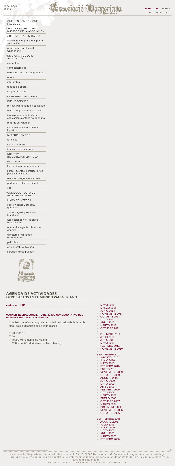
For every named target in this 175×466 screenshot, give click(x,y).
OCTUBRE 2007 (110, 401)
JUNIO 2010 (107, 360)
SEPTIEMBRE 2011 (108, 334)
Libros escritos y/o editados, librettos (23, 129)
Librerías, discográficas (20, 251)
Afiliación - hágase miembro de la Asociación (25, 30)
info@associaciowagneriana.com (129, 454)
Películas (12, 242)
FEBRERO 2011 (110, 345)
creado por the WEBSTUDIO (109, 462)
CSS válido (81, 462)
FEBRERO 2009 (110, 389)
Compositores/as (16, 67)
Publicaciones (17, 101)
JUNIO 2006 (107, 427)
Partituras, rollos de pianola (23, 183)
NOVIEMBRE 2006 (111, 410)
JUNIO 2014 (107, 310)
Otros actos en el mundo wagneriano (21, 49)
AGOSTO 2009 (109, 377)
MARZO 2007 (108, 404)
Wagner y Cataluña (18, 91)
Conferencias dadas (22, 96)
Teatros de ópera (17, 86)
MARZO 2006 (108, 436)
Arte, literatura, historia (20, 247)
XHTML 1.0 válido (59, 462)
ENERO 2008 (108, 398)
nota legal (159, 454)
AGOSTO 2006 (109, 421)
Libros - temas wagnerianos (23, 166)
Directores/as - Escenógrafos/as (25, 72)
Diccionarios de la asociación (21, 57)
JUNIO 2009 (107, 380)
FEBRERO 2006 (110, 439)
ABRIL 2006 (107, 433)
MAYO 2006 (107, 430)
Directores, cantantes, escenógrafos (20, 236)
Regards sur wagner (18, 122)
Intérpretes (13, 82)
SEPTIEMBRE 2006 (108, 418)
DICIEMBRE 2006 (111, 407)
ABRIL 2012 (107, 322)
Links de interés (19, 200)
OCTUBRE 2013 (110, 316)
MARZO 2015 (108, 307)
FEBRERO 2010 (110, 366)
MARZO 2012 (108, 325)
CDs (9, 187)
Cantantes (13, 63)
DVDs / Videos (15, 161)
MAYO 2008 (107, 392)
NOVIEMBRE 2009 (111, 372)
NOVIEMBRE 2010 (111, 348)
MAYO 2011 (107, 342)
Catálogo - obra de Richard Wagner (21, 194)
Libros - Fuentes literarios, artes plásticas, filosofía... (25, 172)
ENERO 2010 (108, 369)
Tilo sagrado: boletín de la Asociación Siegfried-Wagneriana (26, 116)
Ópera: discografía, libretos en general (24, 228)
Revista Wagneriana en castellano (26, 105)
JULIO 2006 (107, 424)
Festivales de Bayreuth (20, 149)
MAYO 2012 (107, 319)
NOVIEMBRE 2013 (111, 313)
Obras (10, 77)
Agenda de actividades (23, 36)
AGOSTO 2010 (109, 357)
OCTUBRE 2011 (110, 328)
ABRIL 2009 (107, 386)
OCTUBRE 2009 (110, 374)
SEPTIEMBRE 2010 (108, 354)
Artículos (12, 139)
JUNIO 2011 (107, 339)
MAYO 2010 (107, 363)
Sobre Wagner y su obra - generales (21, 206)
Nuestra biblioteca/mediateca (22, 155)
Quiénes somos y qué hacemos (22, 22)
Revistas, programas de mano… (25, 178)
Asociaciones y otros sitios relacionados (22, 221)
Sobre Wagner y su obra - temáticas (21, 213)
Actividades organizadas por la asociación (25, 42)
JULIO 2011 (107, 337)
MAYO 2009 (107, 383)
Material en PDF (18, 135)
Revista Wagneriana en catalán (24, 110)
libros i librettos (16, 144)
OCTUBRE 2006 (110, 412)
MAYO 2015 (107, 304)
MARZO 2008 (108, 395)
